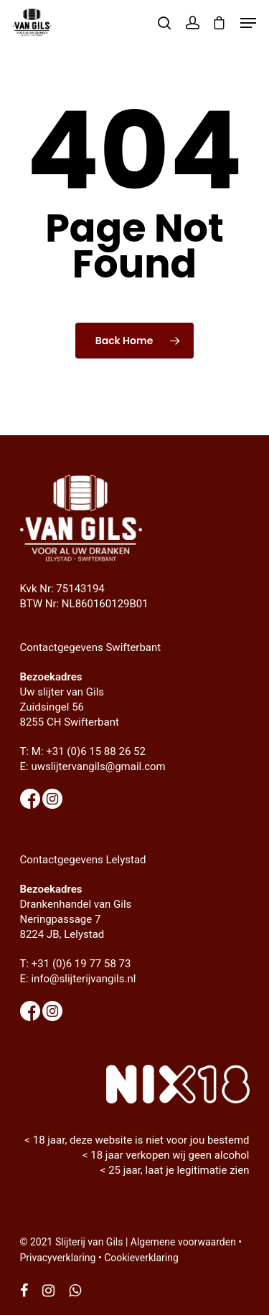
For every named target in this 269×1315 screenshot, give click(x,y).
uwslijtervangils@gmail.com (98, 766)
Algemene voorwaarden (183, 1242)
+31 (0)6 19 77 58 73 (81, 963)
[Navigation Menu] (248, 23)
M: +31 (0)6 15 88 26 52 (89, 751)
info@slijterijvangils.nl (83, 978)
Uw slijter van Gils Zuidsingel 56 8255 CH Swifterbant (69, 706)
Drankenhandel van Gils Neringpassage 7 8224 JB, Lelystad (76, 919)
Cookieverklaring (141, 1257)
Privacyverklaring (58, 1257)
